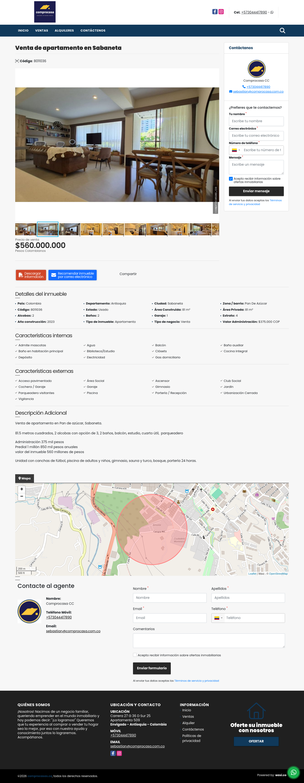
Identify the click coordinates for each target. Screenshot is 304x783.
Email (138, 608)
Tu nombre (238, 114)
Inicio (23, 30)
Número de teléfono (244, 143)
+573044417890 (254, 12)
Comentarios (144, 629)
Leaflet (252, 573)
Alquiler (188, 723)
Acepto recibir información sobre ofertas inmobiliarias (179, 655)
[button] (215, 72)
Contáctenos (93, 30)
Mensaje (236, 157)
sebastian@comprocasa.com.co (258, 91)
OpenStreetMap (278, 573)
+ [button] (21, 489)
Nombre (140, 588)
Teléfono (219, 608)
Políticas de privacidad (191, 738)
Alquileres (64, 30)
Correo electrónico (243, 129)
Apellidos (220, 588)
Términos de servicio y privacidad (255, 202)
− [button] (21, 496)
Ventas (41, 30)
